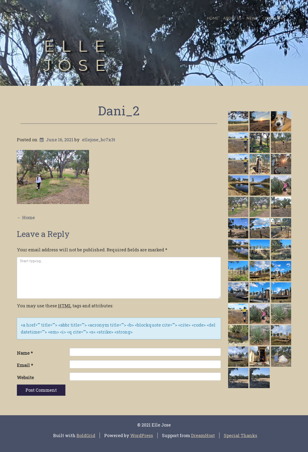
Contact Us (274, 18)
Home (212, 18)
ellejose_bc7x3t (98, 139)
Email (25, 365)
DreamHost (203, 435)
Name (25, 353)
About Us (232, 18)
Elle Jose (77, 55)
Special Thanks (240, 435)
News (252, 18)
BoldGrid (86, 435)
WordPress (141, 435)
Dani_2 (119, 110)
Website (25, 377)
